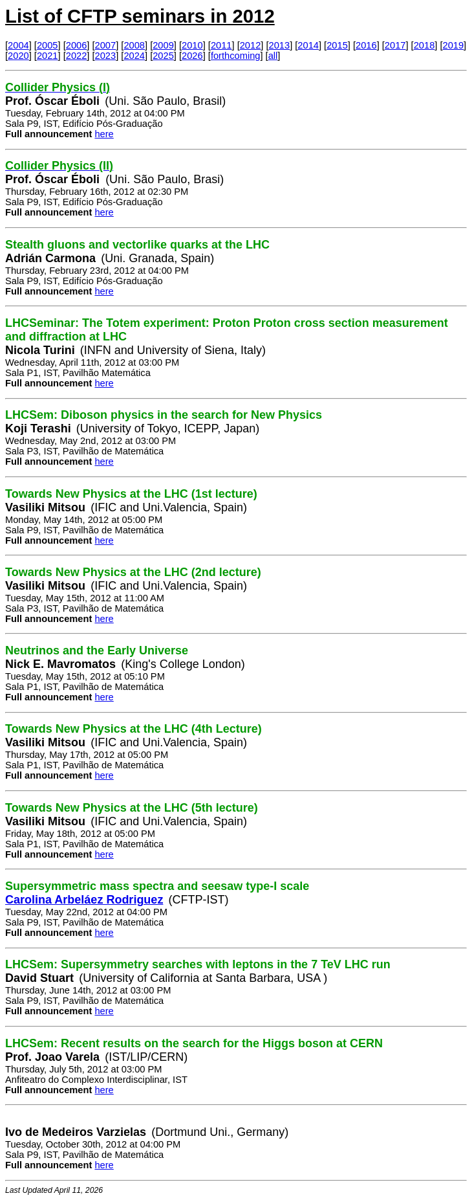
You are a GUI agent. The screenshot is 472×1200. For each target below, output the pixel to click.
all (273, 55)
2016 (366, 45)
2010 (192, 45)
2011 (221, 45)
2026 (192, 55)
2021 (47, 55)
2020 (18, 55)
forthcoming (236, 55)
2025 (163, 55)
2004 (18, 45)
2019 (453, 45)
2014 (308, 45)
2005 (47, 45)
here (103, 134)
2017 (395, 45)
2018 (424, 45)
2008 (134, 45)
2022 (76, 55)
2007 (105, 45)
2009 (163, 45)
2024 (134, 55)
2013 (279, 45)
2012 (250, 45)
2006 (76, 45)
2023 (105, 55)
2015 (337, 45)
